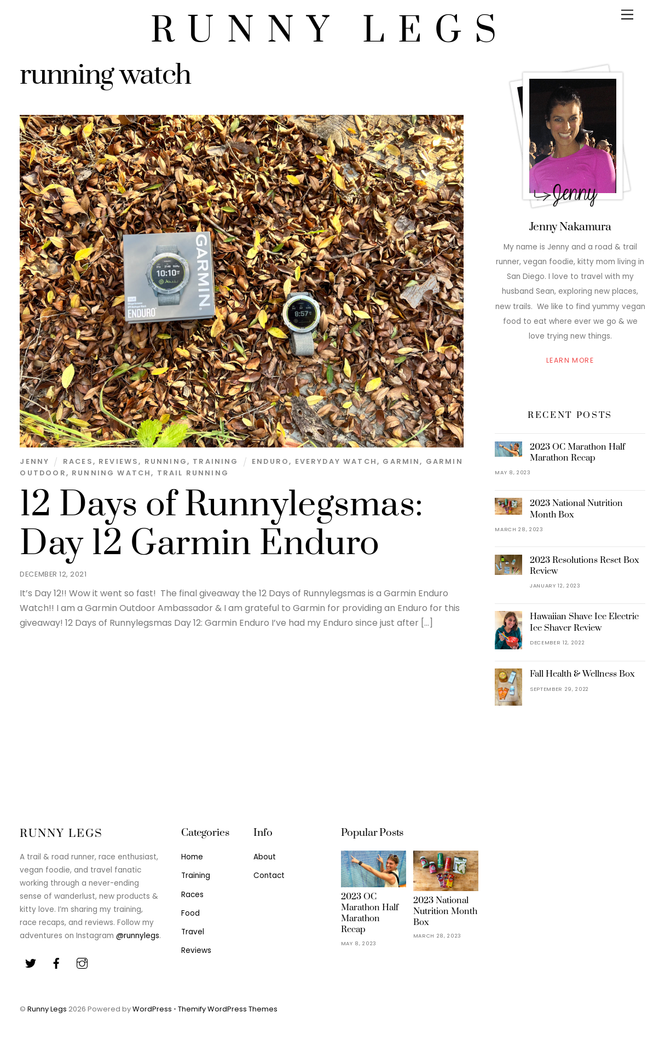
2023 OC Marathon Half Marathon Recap (577, 452)
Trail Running (193, 473)
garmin (401, 461)
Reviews (118, 461)
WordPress (152, 1009)
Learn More (570, 360)
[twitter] (31, 962)
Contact (269, 875)
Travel (192, 932)
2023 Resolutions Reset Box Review (584, 566)
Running (165, 461)
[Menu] (627, 15)
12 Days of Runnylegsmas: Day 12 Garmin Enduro (221, 524)
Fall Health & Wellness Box (582, 673)
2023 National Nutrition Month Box (576, 509)
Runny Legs (47, 1009)
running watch (111, 473)
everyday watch (336, 461)
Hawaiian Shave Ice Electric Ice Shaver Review (584, 622)
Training (215, 461)
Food (190, 913)
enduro (270, 461)
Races (78, 461)
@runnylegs (137, 935)
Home (192, 857)
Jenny (34, 461)
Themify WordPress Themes (227, 1009)
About (264, 857)
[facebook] (56, 962)
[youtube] (82, 962)
